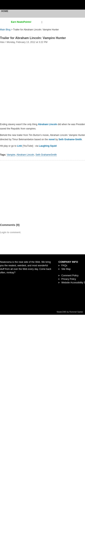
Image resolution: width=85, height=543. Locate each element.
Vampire (11, 154)
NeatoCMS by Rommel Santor (70, 312)
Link (19, 146)
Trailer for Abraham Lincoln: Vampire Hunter (33, 38)
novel (52, 139)
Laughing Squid (48, 146)
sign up (37, 22)
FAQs (64, 265)
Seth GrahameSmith (46, 154)
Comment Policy (69, 275)
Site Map (66, 269)
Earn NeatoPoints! (21, 22)
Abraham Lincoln (47, 124)
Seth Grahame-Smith (70, 139)
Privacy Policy (68, 279)
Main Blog (5, 29)
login (45, 22)
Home (4, 11)
